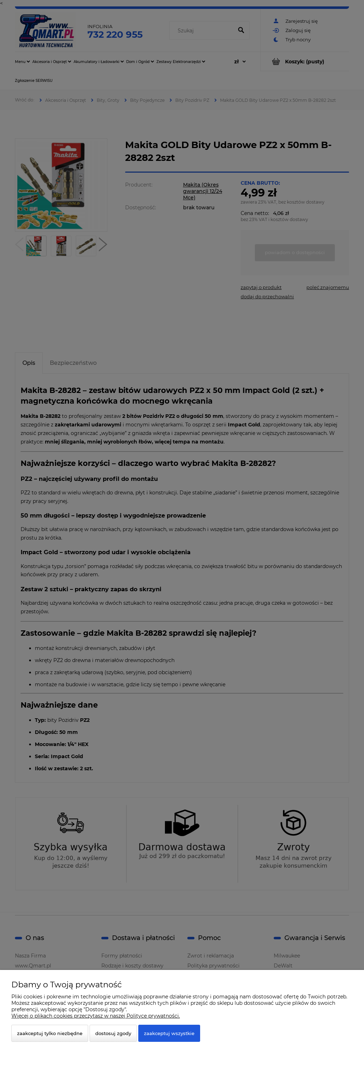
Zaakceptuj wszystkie (169, 1033)
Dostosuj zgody (113, 1033)
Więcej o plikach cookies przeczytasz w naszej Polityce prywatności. (95, 1016)
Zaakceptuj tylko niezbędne (49, 1033)
